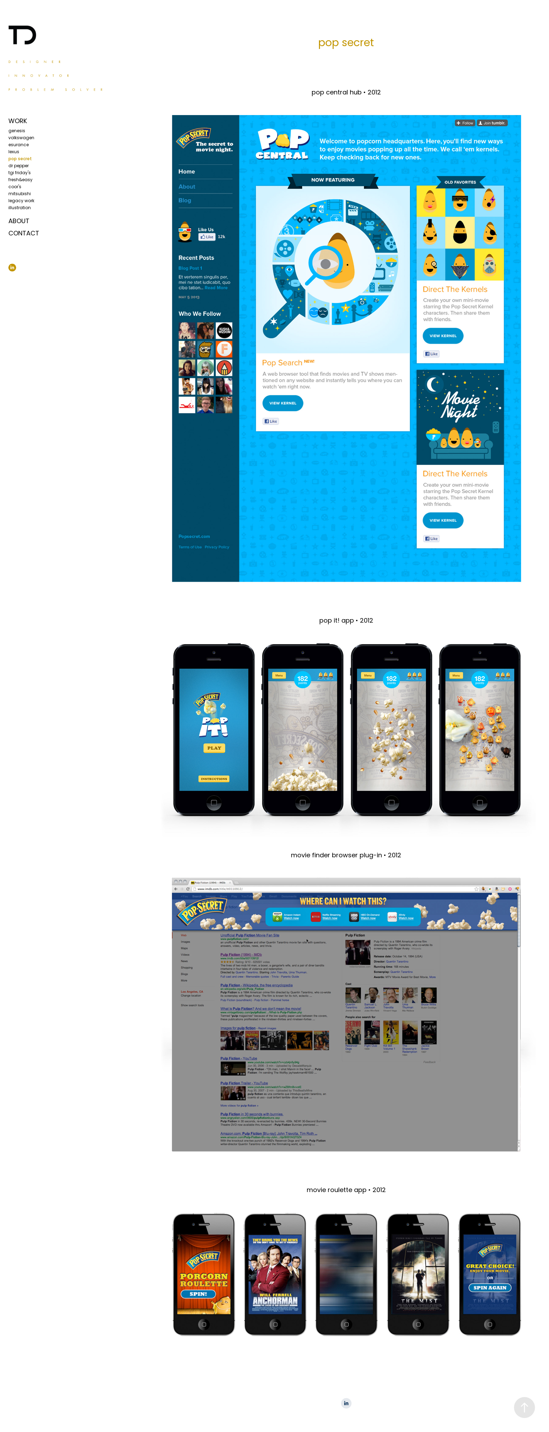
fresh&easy (20, 180)
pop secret (20, 159)
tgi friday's (19, 173)
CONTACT (23, 234)
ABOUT (18, 222)
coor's (14, 187)
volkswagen (21, 138)
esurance (18, 145)
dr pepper (18, 166)
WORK (17, 121)
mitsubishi (19, 194)
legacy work (21, 201)
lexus (13, 152)
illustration (19, 208)
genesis (16, 131)
